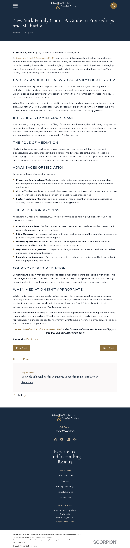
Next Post (108, 348)
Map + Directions (65, 521)
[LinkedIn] (68, 439)
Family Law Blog (65, 486)
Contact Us (65, 497)
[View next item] (25, 395)
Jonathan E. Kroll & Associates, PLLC (35, 58)
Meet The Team (65, 475)
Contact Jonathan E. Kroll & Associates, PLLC (38, 329)
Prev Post (21, 348)
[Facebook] (61, 439)
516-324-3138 (65, 431)
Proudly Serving (65, 492)
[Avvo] (55, 439)
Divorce (65, 481)
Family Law (32, 339)
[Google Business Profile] (75, 439)
